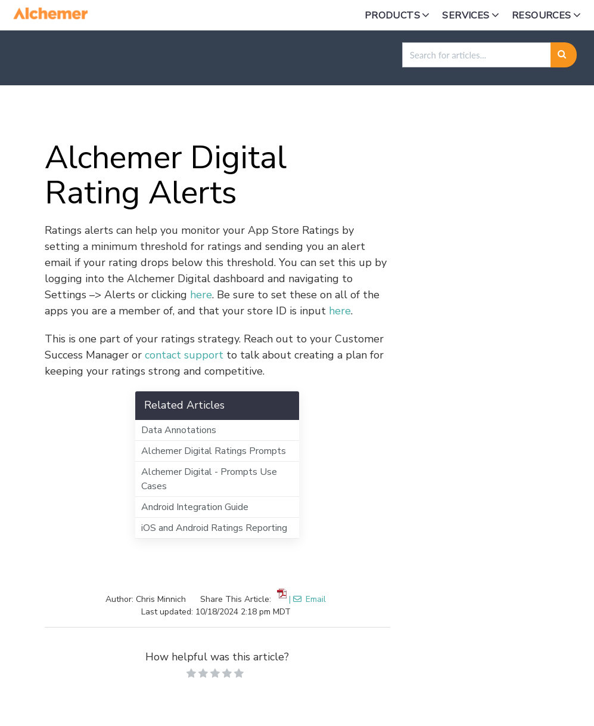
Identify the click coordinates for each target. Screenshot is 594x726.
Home (71, 113)
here (201, 295)
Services (465, 15)
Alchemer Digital (144, 113)
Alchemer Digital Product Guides (281, 113)
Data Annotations (178, 430)
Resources (541, 15)
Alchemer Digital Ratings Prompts (213, 451)
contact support (184, 355)
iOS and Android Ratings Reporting (214, 528)
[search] (476, 54)
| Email (307, 599)
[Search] (564, 54)
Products (392, 15)
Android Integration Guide (194, 507)
